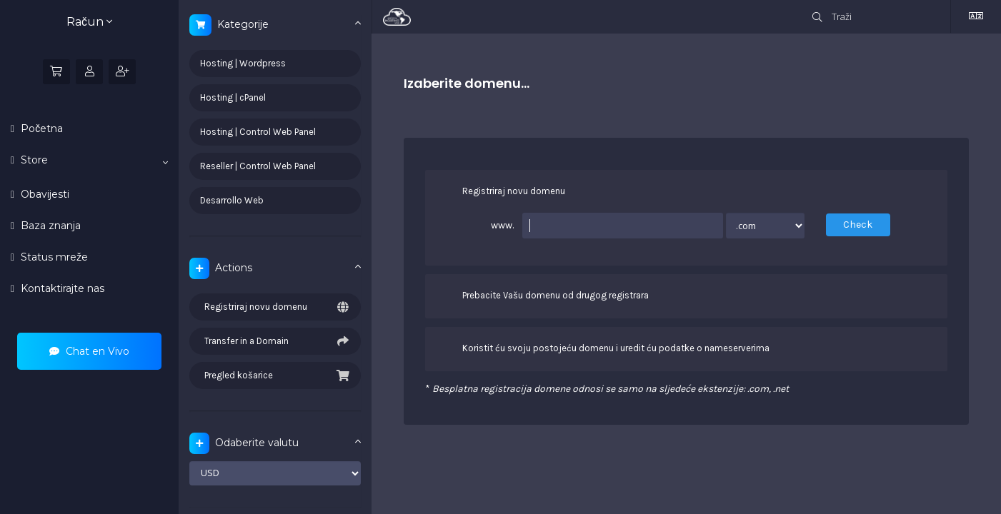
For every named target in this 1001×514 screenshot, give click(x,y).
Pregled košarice (275, 375)
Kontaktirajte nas (61, 288)
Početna (40, 128)
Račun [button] (89, 22)
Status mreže (53, 257)
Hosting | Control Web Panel (258, 131)
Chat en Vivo (89, 351)
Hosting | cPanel (233, 97)
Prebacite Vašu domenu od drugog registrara (544, 296)
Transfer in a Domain (275, 341)
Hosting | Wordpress (243, 63)
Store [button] (93, 160)
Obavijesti (43, 194)
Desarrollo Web (232, 200)
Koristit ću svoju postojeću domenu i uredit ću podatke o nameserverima (604, 349)
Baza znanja (49, 225)
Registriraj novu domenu (275, 307)
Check (857, 224)
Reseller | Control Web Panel (258, 166)
